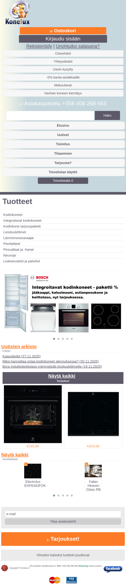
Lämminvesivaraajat (18, 238)
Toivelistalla (63, 180)
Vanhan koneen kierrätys (63, 93)
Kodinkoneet (12, 215)
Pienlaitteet (11, 244)
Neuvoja (9, 255)
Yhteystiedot (63, 61)
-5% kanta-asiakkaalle (63, 77)
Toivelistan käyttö (63, 172)
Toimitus (63, 144)
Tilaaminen (63, 153)
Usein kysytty (63, 69)
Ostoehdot (63, 53)
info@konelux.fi (49, 566)
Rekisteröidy (39, 46)
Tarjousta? (63, 163)
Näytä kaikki (61, 376)
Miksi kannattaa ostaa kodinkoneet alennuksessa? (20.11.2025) (51, 361)
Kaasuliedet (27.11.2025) (22, 356)
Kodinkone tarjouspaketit (22, 226)
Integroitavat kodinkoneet (22, 220)
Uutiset (63, 135)
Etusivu (63, 125)
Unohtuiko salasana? (78, 46)
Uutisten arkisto (19, 346)
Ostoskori (63, 30)
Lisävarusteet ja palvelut (21, 261)
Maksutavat (63, 85)
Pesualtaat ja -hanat (18, 249)
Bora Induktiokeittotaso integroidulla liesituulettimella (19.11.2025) (52, 366)
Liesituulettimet (14, 232)
